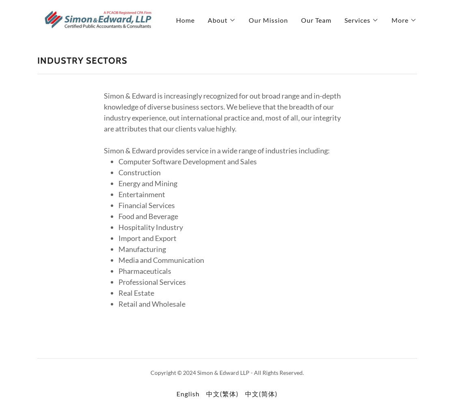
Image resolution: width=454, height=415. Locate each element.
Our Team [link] (316, 20)
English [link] (188, 394)
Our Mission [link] (268, 20)
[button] (222, 20)
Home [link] (185, 20)
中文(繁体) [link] (222, 394)
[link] (97, 18)
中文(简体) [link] (261, 394)
